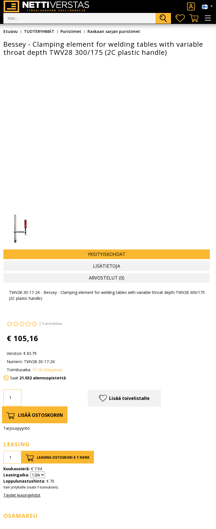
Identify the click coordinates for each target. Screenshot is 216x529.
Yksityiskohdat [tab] (106, 254)
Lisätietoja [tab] (106, 266)
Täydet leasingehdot (21, 495)
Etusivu (10, 31)
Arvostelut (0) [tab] (106, 278)
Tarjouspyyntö (16, 428)
